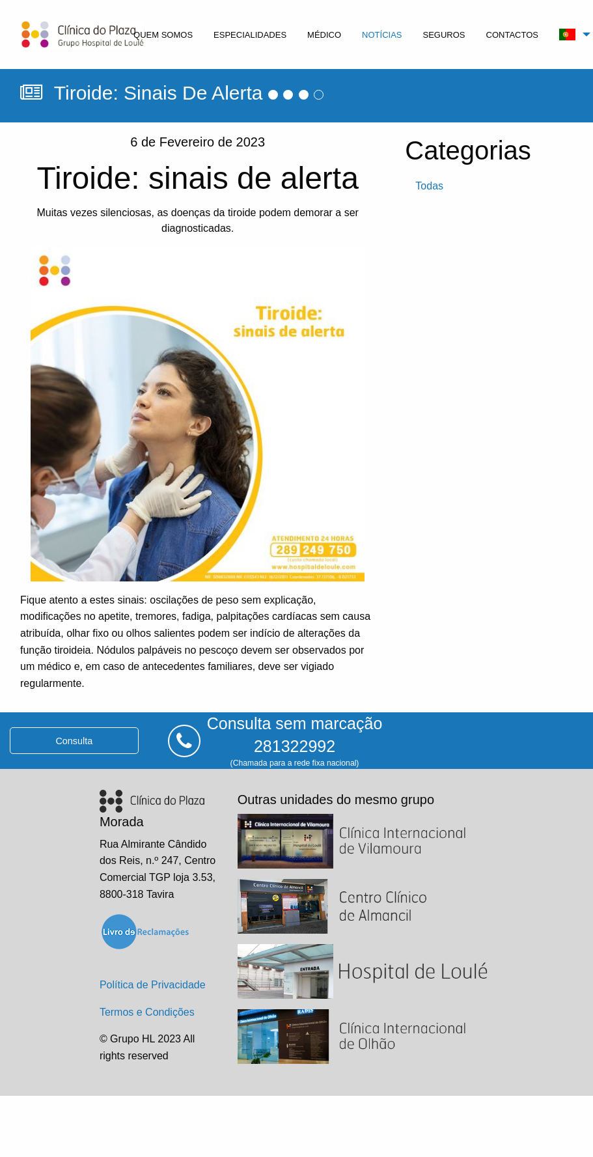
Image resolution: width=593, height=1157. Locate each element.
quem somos (163, 35)
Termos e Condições (147, 1012)
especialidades (250, 35)
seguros (444, 35)
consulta (73, 741)
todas (429, 185)
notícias (382, 35)
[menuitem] (163, 34)
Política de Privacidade (153, 984)
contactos (512, 35)
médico (324, 35)
